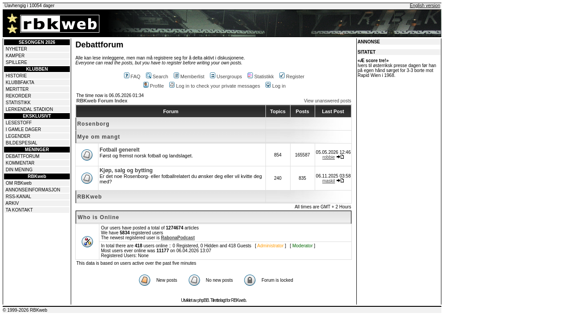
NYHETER (16, 49)
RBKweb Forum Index (101, 100)
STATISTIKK (18, 102)
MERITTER (17, 89)
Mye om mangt (98, 137)
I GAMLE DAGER (23, 129)
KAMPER (15, 55)
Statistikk (261, 76)
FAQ (132, 76)
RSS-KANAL (18, 196)
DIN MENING (19, 169)
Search (157, 76)
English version (425, 5)
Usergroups (226, 76)
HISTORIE (16, 75)
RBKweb (89, 197)
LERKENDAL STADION (29, 109)
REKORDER (18, 95)
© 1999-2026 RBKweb (25, 310)
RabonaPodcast (178, 237)
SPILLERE (16, 62)
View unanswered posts (327, 100)
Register (291, 76)
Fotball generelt (119, 150)
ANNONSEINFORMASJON (32, 189)
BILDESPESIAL (22, 142)
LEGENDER (18, 136)
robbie (328, 157)
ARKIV (12, 203)
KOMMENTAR (20, 163)
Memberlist (189, 76)
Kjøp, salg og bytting (126, 170)
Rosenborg (93, 124)
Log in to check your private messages (214, 86)
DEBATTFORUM (22, 156)
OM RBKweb (19, 183)
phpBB (203, 300)
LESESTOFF (19, 122)
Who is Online (98, 217)
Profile (153, 86)
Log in (275, 86)
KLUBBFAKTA (20, 82)
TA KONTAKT (19, 210)
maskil (328, 180)
